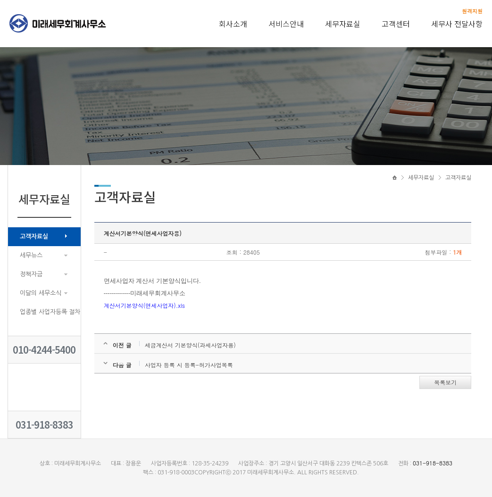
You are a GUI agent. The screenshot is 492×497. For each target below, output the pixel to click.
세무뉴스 (31, 255)
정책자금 (31, 274)
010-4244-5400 (44, 349)
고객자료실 (34, 236)
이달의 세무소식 (40, 293)
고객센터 (396, 23)
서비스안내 (286, 23)
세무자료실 (342, 23)
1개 (457, 252)
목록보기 (445, 382)
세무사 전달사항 (457, 23)
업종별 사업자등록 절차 (50, 312)
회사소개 (233, 23)
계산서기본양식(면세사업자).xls (144, 305)
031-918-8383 (44, 424)
